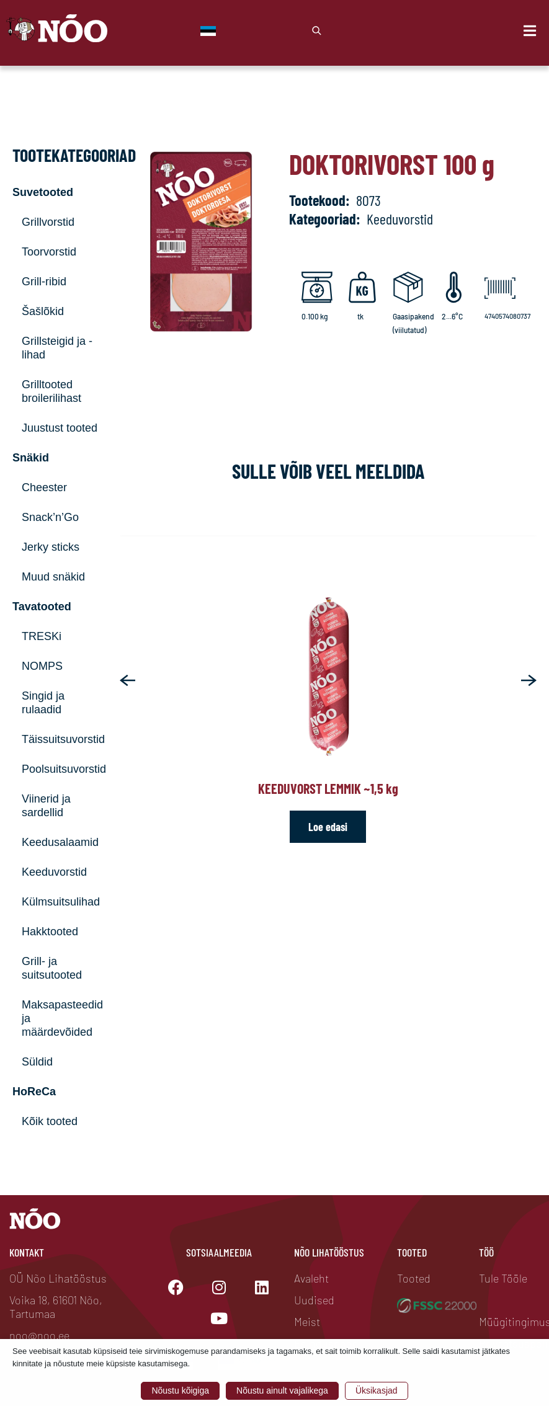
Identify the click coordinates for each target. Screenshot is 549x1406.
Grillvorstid (48, 222)
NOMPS (42, 666)
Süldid (37, 1062)
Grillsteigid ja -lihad (57, 348)
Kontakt (26, 1252)
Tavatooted (41, 606)
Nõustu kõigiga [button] (180, 1390)
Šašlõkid (43, 311)
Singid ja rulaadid (43, 703)
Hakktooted (50, 931)
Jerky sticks (50, 547)
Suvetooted (42, 192)
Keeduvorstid (54, 872)
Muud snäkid (53, 577)
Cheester (44, 487)
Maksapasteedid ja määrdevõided (61, 1018)
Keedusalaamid (60, 842)
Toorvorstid (49, 252)
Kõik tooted (50, 1121)
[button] (127, 680)
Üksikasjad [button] (376, 1390)
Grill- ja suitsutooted (52, 968)
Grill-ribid (44, 281)
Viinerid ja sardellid (46, 806)
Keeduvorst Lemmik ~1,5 (328, 788)
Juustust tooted (59, 428)
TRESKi (41, 636)
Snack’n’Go (50, 517)
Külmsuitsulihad (61, 902)
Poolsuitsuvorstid (61, 769)
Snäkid (30, 458)
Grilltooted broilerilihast (51, 391)
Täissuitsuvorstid (61, 739)
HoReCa (34, 1091)
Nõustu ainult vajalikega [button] (282, 1390)
